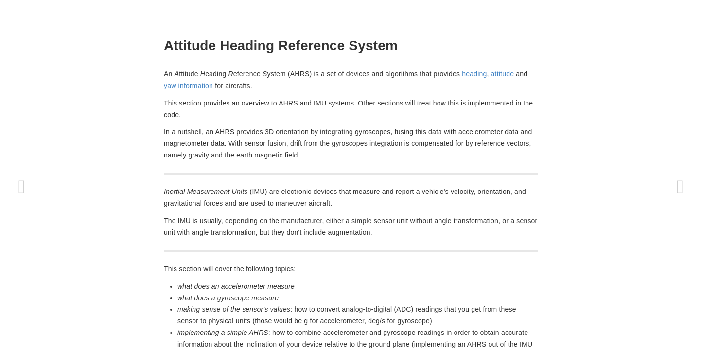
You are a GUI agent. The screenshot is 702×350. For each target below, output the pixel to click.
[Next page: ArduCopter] (680, 187)
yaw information (188, 85)
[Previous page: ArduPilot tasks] (22, 187)
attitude (502, 74)
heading (474, 74)
